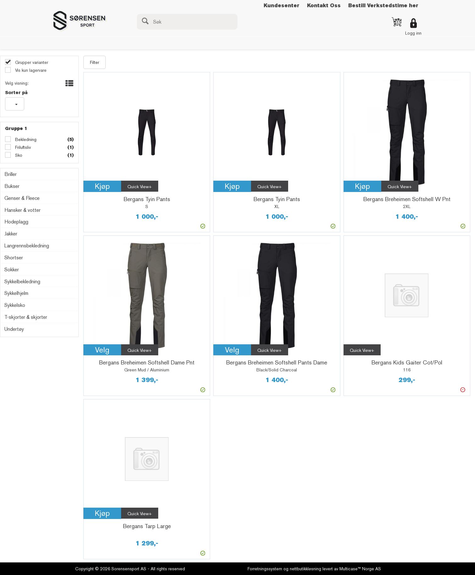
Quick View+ (139, 186)
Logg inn (413, 33)
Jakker (10, 234)
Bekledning (25, 139)
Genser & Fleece (22, 198)
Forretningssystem (265, 568)
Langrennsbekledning (26, 246)
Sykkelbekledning (22, 282)
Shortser (13, 258)
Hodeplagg (16, 222)
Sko (18, 155)
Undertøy (14, 329)
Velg (102, 349)
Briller (10, 174)
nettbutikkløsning (305, 568)
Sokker (11, 270)
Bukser (12, 186)
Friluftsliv (22, 147)
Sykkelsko (14, 305)
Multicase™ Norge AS (360, 568)
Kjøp (102, 186)
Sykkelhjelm (16, 293)
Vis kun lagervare (30, 70)
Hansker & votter (22, 210)
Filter (94, 62)
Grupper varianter (31, 62)
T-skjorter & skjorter (25, 317)
